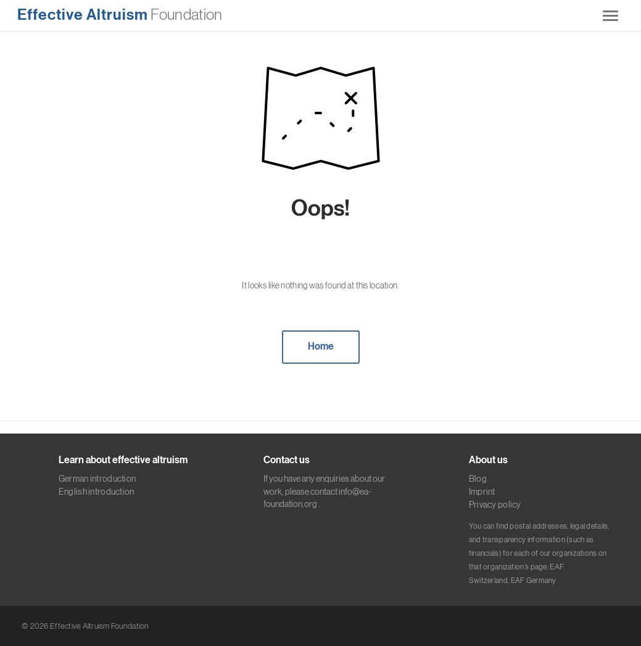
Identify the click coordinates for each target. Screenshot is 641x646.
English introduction (96, 492)
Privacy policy (495, 505)
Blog (478, 479)
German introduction (97, 479)
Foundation (119, 15)
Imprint (482, 492)
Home (321, 346)
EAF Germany (533, 580)
